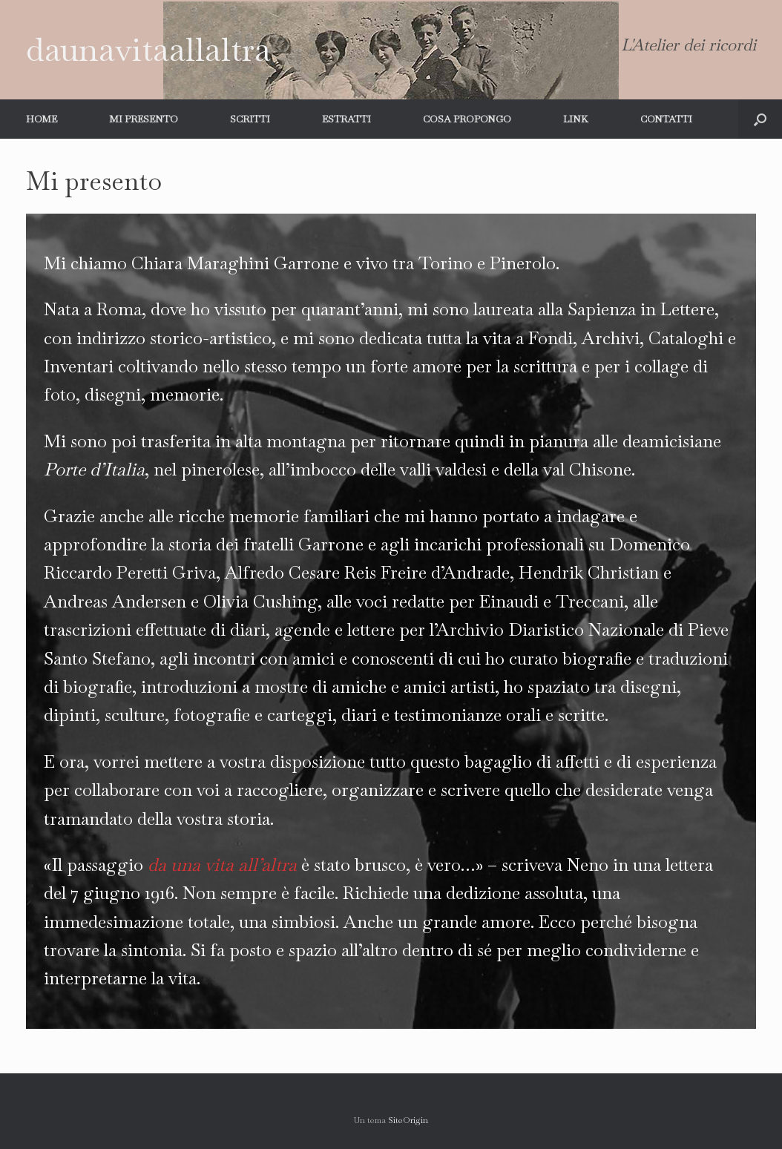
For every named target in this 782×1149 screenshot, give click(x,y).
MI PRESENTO (143, 119)
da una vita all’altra (222, 864)
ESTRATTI (346, 119)
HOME (41, 119)
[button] (760, 119)
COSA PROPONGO (467, 119)
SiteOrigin (408, 1120)
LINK (575, 119)
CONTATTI (666, 119)
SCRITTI (250, 119)
